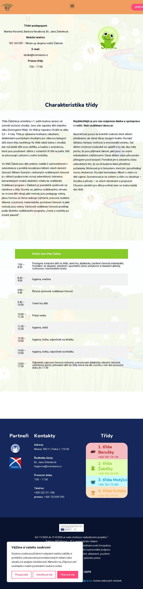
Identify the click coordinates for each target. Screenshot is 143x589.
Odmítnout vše (44, 574)
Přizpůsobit (21, 574)
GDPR (88, 571)
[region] (45, 562)
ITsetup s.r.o (84, 580)
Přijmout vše (68, 574)
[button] (72, 6)
